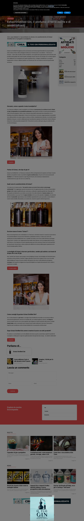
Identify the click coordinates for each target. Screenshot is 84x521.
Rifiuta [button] (60, 12)
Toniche (46, 411)
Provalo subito (13, 268)
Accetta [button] (67, 12)
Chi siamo (36, 517)
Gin (45, 407)
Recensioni (10, 18)
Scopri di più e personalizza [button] (20, 12)
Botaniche (46, 415)
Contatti (41, 517)
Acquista (11, 162)
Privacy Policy (47, 517)
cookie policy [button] (51, 6)
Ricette (10, 432)
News (9, 465)
